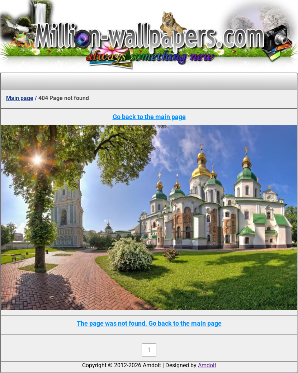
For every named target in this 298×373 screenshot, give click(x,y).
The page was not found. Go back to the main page (149, 323)
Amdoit (207, 365)
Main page (19, 98)
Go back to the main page (149, 117)
